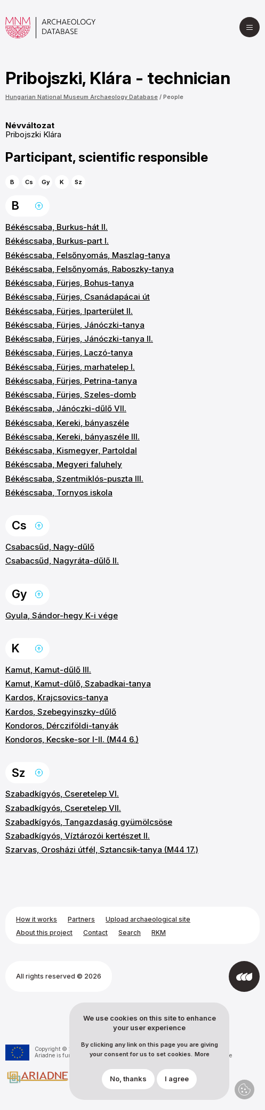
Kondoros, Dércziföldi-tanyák (61, 725)
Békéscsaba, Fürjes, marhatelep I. (70, 367)
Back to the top (39, 206)
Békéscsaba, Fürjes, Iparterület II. (69, 311)
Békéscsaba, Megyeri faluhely (63, 464)
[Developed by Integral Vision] (244, 976)
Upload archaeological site (148, 919)
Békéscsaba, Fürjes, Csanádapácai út (77, 297)
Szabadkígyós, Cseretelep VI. (62, 794)
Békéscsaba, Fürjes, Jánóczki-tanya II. (79, 339)
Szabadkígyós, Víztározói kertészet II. (77, 836)
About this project (44, 933)
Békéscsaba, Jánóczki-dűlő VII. (65, 408)
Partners (81, 919)
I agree (177, 1085)
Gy (46, 182)
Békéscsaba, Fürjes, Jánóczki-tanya (74, 325)
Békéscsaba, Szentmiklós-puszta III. (74, 479)
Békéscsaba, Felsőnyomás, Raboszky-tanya (89, 269)
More (202, 1060)
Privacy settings (244, 1089)
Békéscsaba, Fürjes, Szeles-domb (70, 395)
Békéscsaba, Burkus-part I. (57, 241)
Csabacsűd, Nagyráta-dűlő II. (62, 561)
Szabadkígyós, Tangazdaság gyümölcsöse (88, 822)
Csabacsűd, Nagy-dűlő (49, 547)
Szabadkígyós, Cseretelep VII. (63, 808)
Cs (29, 182)
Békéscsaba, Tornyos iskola (59, 492)
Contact (95, 933)
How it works (36, 919)
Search (129, 933)
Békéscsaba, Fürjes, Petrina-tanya (71, 381)
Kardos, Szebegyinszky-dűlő (60, 712)
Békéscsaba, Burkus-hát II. (56, 227)
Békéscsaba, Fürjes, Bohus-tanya (69, 283)
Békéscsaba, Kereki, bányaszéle (67, 423)
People (173, 97)
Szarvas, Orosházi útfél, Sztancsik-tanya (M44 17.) (101, 849)
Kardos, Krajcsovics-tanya (56, 697)
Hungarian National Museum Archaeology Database (81, 97)
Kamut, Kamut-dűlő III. (48, 670)
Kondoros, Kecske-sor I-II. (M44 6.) (72, 739)
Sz (78, 182)
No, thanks (128, 1085)
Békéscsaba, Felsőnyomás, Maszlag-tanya (87, 255)
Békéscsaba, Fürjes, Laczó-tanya (69, 352)
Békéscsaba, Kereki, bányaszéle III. (72, 437)
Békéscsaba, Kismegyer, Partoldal (71, 450)
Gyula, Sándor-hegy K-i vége (61, 615)
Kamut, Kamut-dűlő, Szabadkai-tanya (78, 683)
